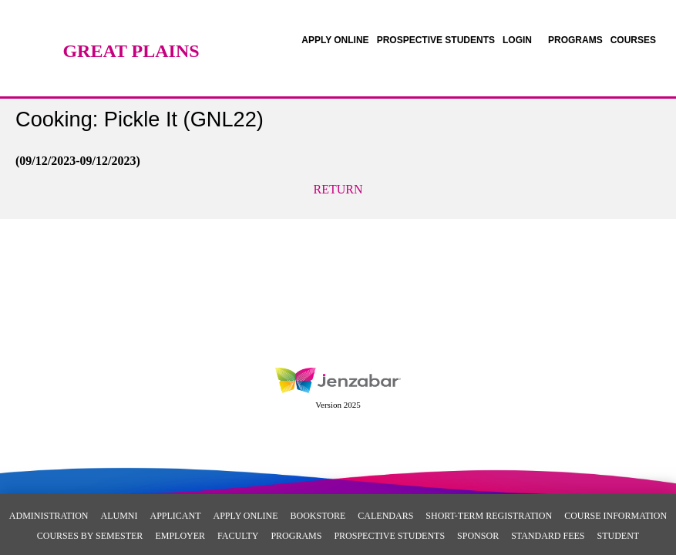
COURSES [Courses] (633, 40)
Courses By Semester (90, 535)
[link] (334, 40)
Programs (296, 535)
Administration (49, 515)
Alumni (118, 515)
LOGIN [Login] (517, 40)
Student (618, 535)
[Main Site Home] (131, 27)
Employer (180, 535)
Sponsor (478, 535)
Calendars (385, 515)
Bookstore (318, 515)
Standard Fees (547, 535)
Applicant (175, 515)
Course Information (615, 515)
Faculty (237, 535)
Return (338, 189)
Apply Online (245, 515)
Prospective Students (389, 535)
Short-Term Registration (488, 515)
